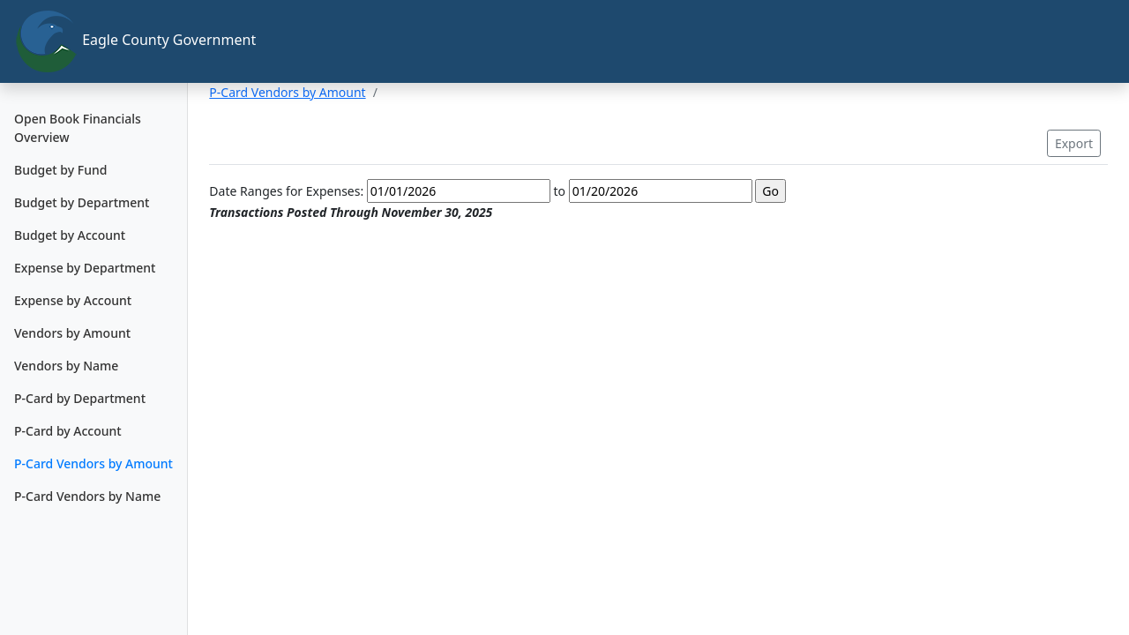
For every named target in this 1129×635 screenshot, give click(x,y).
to (559, 191)
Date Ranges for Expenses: (286, 191)
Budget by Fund (60, 169)
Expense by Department (84, 267)
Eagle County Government (101, 41)
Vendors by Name (66, 365)
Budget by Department (81, 202)
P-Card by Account (68, 430)
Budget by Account (69, 235)
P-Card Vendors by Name (87, 496)
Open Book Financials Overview (77, 128)
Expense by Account (72, 300)
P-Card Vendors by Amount (93, 463)
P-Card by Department (80, 398)
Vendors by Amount (72, 333)
